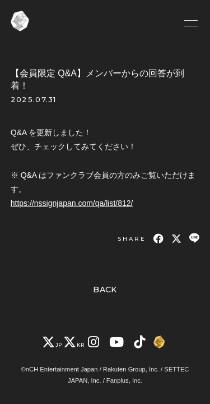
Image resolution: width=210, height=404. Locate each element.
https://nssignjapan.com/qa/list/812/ (72, 203)
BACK (105, 289)
